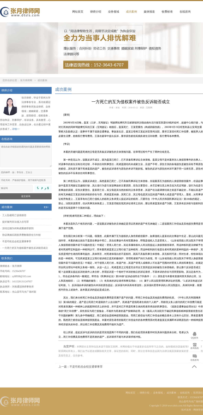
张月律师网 (26, 80)
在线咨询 (185, 11)
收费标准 (167, 11)
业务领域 (113, 11)
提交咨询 (25, 196)
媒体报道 (149, 11)
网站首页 (77, 11)
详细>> (16, 129)
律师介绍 (95, 11)
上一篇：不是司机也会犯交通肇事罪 (80, 366)
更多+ (46, 207)
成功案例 (131, 11)
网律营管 (198, 409)
